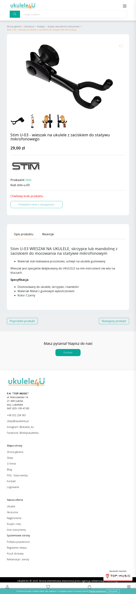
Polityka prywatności (18, 541)
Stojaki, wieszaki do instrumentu (64, 26)
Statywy (41, 26)
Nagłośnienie (14, 518)
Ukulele (11, 506)
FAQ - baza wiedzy (17, 475)
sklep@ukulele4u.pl (18, 421)
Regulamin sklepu (17, 547)
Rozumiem (113, 591)
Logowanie (13, 487)
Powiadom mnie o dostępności (37, 204)
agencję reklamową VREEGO (97, 580)
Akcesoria (29, 26)
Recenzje (48, 234)
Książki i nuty (14, 524)
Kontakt (68, 352)
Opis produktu (23, 234)
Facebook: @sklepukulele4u (23, 432)
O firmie (11, 463)
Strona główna (14, 26)
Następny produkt (114, 321)
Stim (28, 180)
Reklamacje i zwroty (18, 559)
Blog (9, 469)
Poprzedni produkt (22, 321)
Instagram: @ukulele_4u (20, 427)
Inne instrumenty (16, 529)
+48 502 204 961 (16, 415)
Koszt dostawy (15, 553)
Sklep (10, 457)
